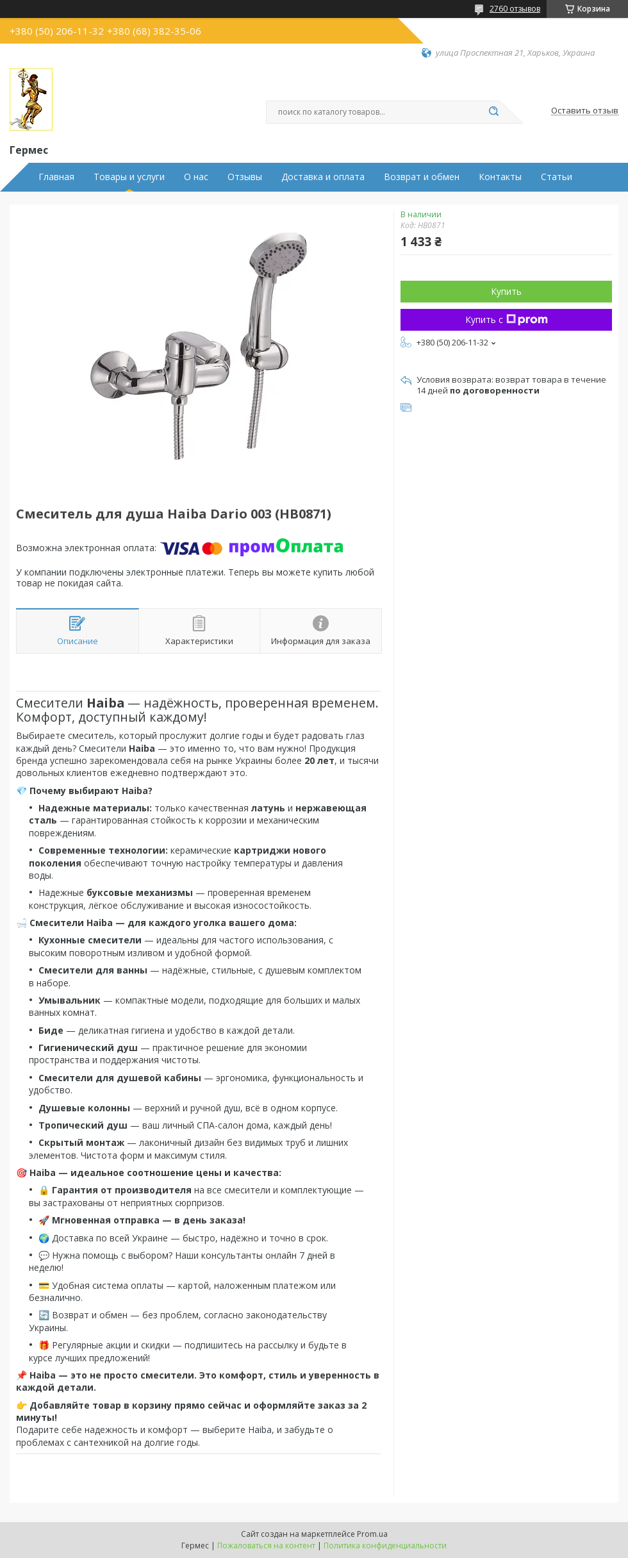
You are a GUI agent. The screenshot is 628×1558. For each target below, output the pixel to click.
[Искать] (493, 112)
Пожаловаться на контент (266, 1545)
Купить (506, 291)
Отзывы (244, 176)
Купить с (506, 319)
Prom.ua (372, 1534)
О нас (196, 176)
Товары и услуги (129, 176)
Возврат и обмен (421, 176)
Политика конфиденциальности (385, 1545)
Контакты (500, 176)
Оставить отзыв (584, 110)
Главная (56, 176)
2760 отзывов (515, 8)
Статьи (556, 176)
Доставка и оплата (323, 176)
